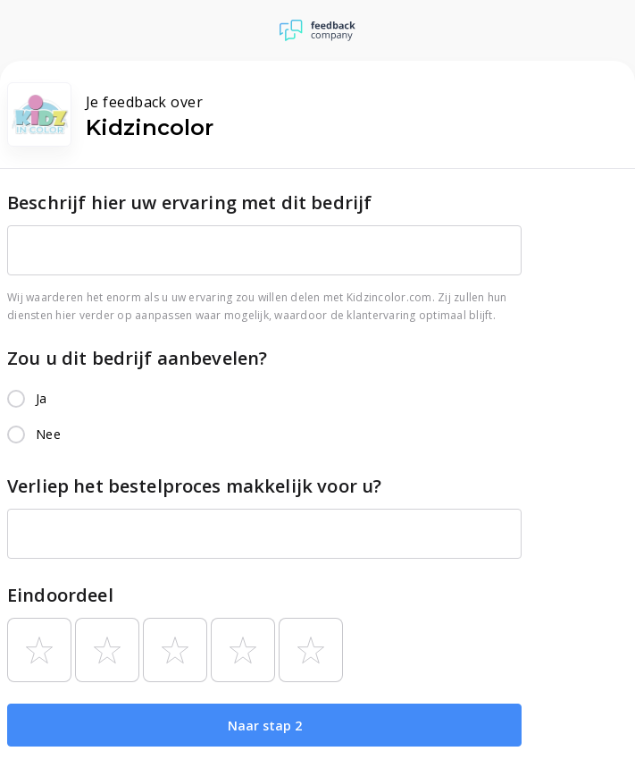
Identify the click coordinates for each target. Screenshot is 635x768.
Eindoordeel (60, 595)
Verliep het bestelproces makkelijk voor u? (194, 486)
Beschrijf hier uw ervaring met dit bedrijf (189, 202)
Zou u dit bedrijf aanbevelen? (137, 358)
